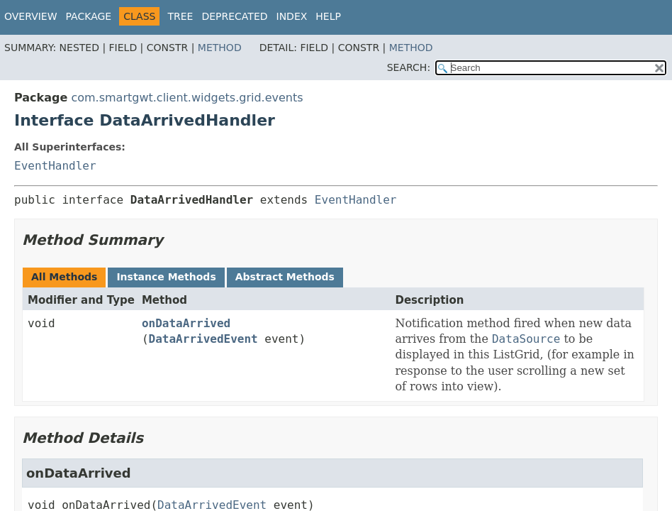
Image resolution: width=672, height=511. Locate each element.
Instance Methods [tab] (165, 276)
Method (220, 47)
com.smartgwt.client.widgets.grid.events (187, 97)
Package (89, 16)
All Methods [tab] (64, 276)
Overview (30, 16)
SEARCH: (408, 67)
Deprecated (234, 16)
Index (292, 16)
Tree (180, 16)
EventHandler (55, 165)
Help (328, 16)
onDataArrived (186, 323)
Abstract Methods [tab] (285, 276)
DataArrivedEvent (203, 339)
